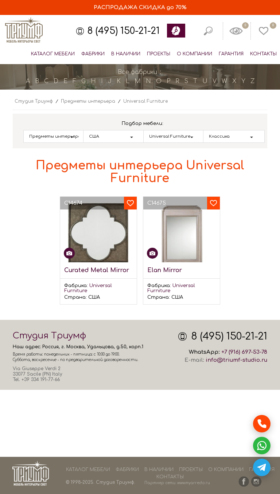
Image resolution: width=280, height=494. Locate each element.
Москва (75, 346)
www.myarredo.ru (193, 483)
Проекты (158, 53)
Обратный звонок (175, 31)
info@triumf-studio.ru (236, 360)
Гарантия (231, 53)
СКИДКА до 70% (140, 7)
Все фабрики (137, 72)
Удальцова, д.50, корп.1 (115, 346)
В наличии (125, 53)
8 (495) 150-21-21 (123, 31)
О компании (194, 53)
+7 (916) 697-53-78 (244, 352)
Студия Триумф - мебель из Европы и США (24, 30)
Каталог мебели (53, 53)
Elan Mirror (164, 270)
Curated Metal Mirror (96, 270)
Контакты (263, 53)
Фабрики (93, 53)
